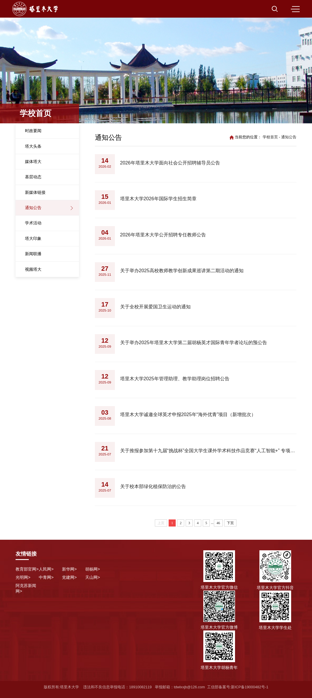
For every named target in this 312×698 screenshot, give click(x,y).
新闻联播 (33, 253)
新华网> (69, 569)
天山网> (92, 577)
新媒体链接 (35, 192)
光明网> (23, 577)
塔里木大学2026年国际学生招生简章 (158, 198)
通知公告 (33, 207)
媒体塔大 (33, 161)
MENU (295, 9)
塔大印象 (33, 238)
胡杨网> (92, 569)
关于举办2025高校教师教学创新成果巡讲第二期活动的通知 (182, 270)
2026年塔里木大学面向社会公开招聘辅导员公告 (170, 162)
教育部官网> (27, 569)
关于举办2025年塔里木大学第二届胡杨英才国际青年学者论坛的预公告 (193, 342)
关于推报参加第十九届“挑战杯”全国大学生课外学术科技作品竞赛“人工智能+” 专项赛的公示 (208, 450)
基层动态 (33, 176)
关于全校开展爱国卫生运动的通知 (155, 306)
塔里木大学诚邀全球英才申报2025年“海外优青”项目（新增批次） (188, 414)
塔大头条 (33, 146)
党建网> (69, 577)
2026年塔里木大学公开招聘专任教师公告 (163, 234)
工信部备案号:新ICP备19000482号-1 (238, 687)
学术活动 (33, 223)
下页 (230, 523)
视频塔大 (33, 269)
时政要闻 (33, 130)
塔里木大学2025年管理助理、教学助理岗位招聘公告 (174, 378)
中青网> (46, 577)
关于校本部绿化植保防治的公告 (153, 486)
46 (218, 523)
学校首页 (270, 137)
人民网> (46, 569)
